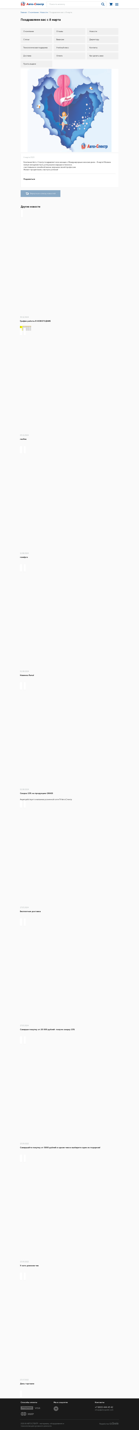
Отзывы (59, 31)
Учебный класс (62, 48)
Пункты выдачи (29, 64)
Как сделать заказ (96, 56)
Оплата (59, 56)
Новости (93, 31)
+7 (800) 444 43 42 (104, 1407)
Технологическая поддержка (35, 48)
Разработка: (108, 1423)
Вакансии (60, 39)
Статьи (26, 39)
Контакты (93, 48)
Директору (94, 39)
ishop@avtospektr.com (104, 1410)
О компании (28, 31)
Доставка (27, 56)
